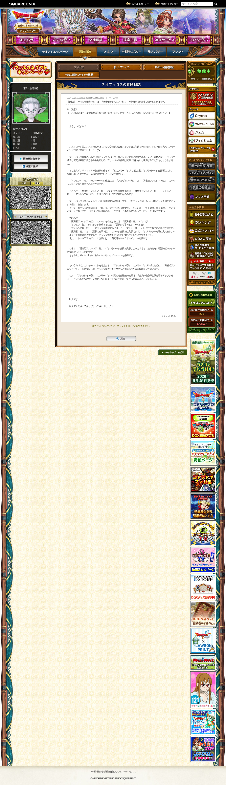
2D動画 (24, 183)
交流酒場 (96, 40)
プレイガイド (61, 40)
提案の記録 (31, 166)
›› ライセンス (129, 771)
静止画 (36, 183)
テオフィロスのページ (54, 51)
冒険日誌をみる (31, 158)
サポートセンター (169, 3)
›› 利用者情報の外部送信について (106, 771)
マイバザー (154, 53)
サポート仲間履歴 (164, 67)
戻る (121, 338)
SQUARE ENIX (22, 4)
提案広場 (130, 40)
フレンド (177, 53)
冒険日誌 (85, 53)
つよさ (108, 53)
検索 (216, 4)
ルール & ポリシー (140, 3)
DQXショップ (199, 40)
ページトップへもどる (172, 352)
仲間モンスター (131, 53)
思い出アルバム (121, 67)
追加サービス (164, 40)
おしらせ (27, 40)
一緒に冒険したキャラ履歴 (79, 74)
